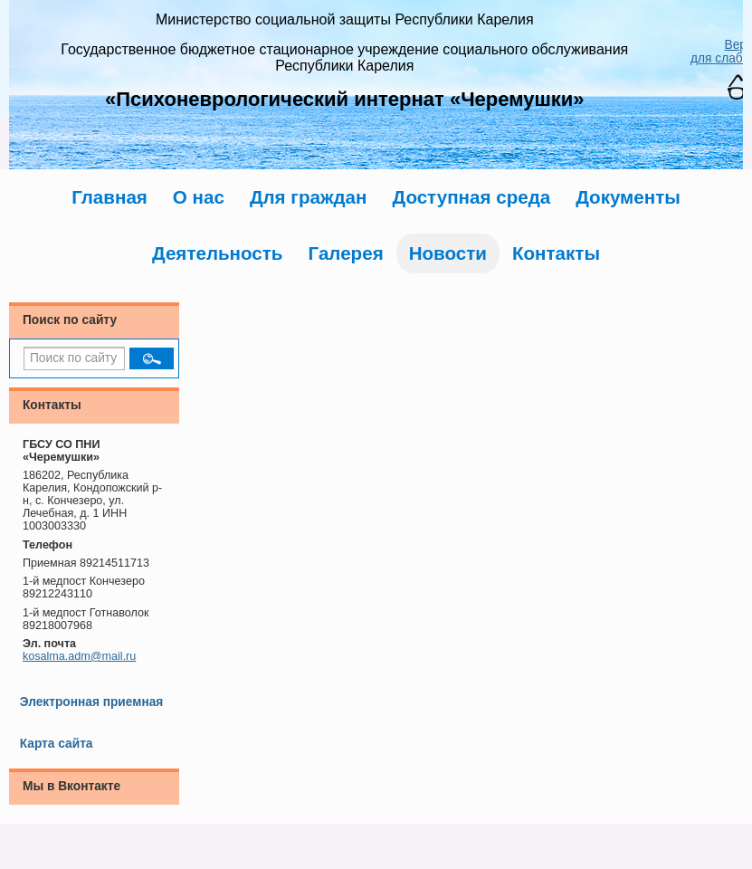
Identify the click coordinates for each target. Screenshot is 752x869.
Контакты (556, 253)
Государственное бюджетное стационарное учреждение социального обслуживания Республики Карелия (344, 57)
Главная (109, 196)
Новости (448, 253)
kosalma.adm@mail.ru (79, 656)
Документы (628, 196)
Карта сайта (56, 743)
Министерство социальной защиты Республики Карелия (345, 19)
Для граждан (308, 196)
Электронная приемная (92, 702)
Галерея (346, 253)
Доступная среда (471, 196)
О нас (198, 196)
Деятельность (217, 253)
